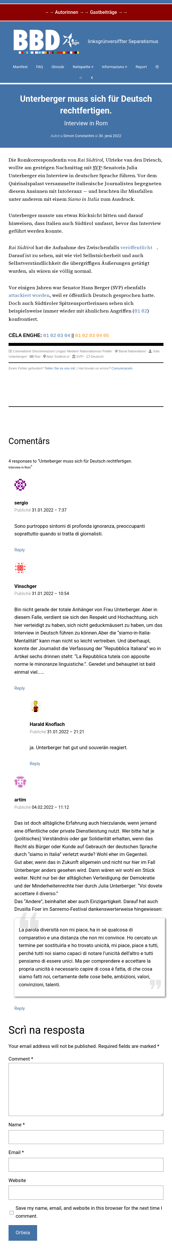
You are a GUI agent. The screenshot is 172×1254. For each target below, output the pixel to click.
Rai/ (37, 356)
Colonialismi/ (22, 351)
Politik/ (107, 351)
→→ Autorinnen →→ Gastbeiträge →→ (86, 12)
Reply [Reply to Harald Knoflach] (35, 763)
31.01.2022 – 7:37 (49, 510)
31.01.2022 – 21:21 (65, 731)
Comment (21, 1059)
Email (16, 1152)
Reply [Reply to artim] (19, 1008)
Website (17, 1180)
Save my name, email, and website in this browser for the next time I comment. (89, 1212)
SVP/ (80, 356)
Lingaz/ (61, 351)
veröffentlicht (136, 247)
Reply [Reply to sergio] (19, 550)
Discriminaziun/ (43, 351)
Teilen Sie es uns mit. (60, 368)
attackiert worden (29, 295)
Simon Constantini (78, 136)
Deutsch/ (97, 356)
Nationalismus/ (90, 351)
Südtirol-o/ (62, 356)
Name (17, 1125)
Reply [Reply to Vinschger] (19, 688)
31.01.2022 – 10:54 (50, 593)
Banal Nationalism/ (132, 351)
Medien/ (73, 351)
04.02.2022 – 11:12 (50, 807)
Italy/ (50, 356)
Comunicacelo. (122, 368)
